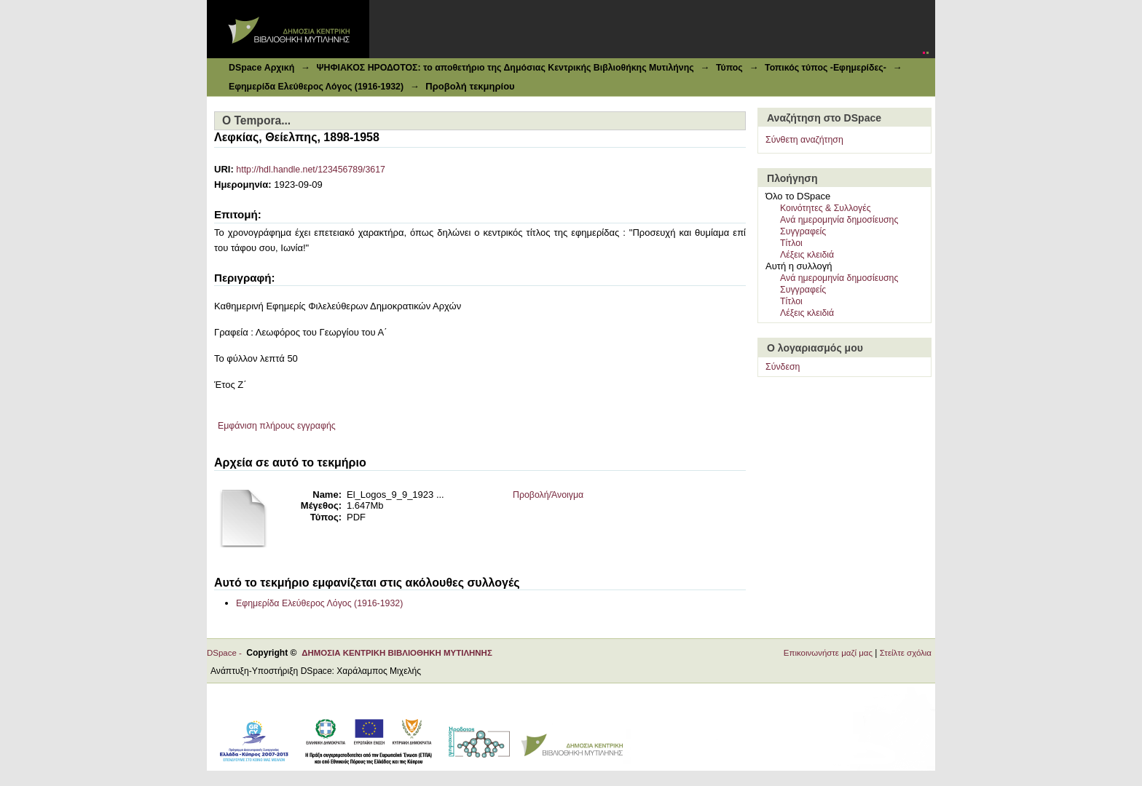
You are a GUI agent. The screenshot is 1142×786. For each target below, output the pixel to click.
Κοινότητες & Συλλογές (825, 208)
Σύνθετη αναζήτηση (804, 140)
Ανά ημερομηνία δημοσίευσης (839, 220)
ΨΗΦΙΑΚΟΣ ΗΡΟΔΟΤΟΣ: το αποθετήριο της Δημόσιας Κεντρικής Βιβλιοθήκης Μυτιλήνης (504, 68)
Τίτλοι (791, 243)
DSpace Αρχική (261, 68)
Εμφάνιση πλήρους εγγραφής (277, 426)
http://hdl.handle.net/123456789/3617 (310, 169)
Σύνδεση (782, 367)
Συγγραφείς (803, 231)
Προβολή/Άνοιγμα (548, 495)
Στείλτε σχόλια (906, 652)
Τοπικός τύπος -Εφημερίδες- (825, 68)
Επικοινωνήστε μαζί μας (828, 652)
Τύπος (729, 68)
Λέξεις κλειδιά (807, 255)
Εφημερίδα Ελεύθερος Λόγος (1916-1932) (316, 87)
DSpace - (226, 652)
